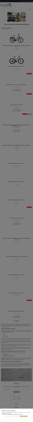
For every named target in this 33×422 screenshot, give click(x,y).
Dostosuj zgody (17, 416)
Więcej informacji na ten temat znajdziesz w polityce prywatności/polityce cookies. (12, 414)
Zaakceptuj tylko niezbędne (10, 416)
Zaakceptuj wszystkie (24, 416)
